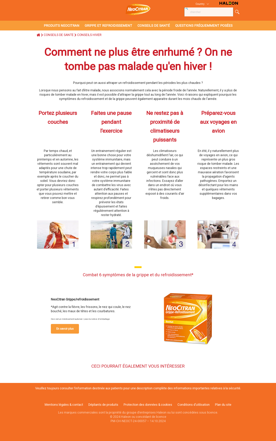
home (38, 35)
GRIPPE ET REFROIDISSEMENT (108, 26)
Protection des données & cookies (148, 404)
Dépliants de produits (103, 404)
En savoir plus (65, 328)
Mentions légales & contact (64, 404)
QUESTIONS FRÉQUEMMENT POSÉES (203, 26)
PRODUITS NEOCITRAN (61, 26)
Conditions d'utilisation (193, 404)
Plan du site (223, 404)
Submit (237, 12)
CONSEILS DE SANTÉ (153, 26)
